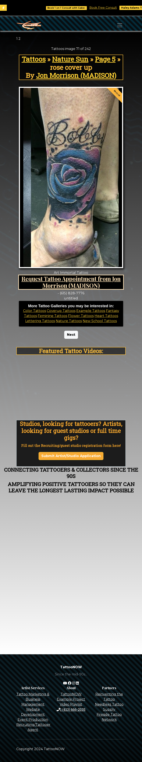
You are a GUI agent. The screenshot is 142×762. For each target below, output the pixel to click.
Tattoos (34, 58)
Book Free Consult (111, 8)
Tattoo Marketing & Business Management (32, 699)
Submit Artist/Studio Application (71, 456)
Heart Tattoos (106, 316)
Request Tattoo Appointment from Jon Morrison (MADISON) (71, 282)
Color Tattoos (34, 311)
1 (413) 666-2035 (71, 709)
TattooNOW (71, 694)
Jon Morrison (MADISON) (76, 75)
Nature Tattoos (69, 321)
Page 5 (105, 58)
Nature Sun (70, 58)
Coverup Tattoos (61, 311)
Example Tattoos (90, 311)
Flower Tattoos (81, 316)
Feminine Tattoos (52, 316)
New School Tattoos (100, 321)
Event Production (33, 720)
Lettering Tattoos (40, 321)
